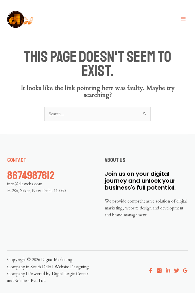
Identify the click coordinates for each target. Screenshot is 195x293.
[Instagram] (159, 270)
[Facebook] (150, 270)
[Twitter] (176, 270)
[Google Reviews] (185, 270)
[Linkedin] (168, 270)
